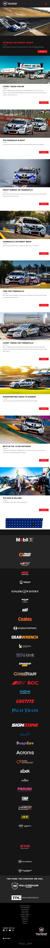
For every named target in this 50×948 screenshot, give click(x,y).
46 (12, 526)
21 (20, 521)
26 (33, 521)
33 (14, 524)
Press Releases (25, 909)
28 (38, 521)
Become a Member (25, 914)
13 (36, 519)
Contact (25, 923)
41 (35, 524)
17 (9, 521)
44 (6, 526)
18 (12, 521)
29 (41, 521)
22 (22, 521)
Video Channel (25, 911)
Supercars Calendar (25, 905)
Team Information (24, 907)
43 (41, 524)
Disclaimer (29, 943)
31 (9, 524)
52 (27, 526)
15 (41, 519)
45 (9, 526)
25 (30, 521)
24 (27, 521)
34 (17, 524)
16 (6, 521)
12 (33, 519)
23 (25, 521)
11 (31, 519)
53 (30, 526)
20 (17, 521)
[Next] (41, 527)
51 (25, 526)
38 (27, 524)
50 (22, 526)
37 (25, 524)
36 (22, 524)
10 (28, 519)
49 (20, 526)
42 (38, 524)
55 (35, 526)
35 (20, 524)
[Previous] (7, 519)
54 (33, 526)
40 (33, 524)
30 (6, 524)
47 (14, 526)
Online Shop (25, 919)
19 (14, 521)
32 (12, 524)
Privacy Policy (22, 943)
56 (38, 526)
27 (35, 521)
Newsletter (25, 918)
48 (17, 526)
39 (30, 524)
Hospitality (25, 921)
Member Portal (25, 916)
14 (38, 519)
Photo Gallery (25, 912)
